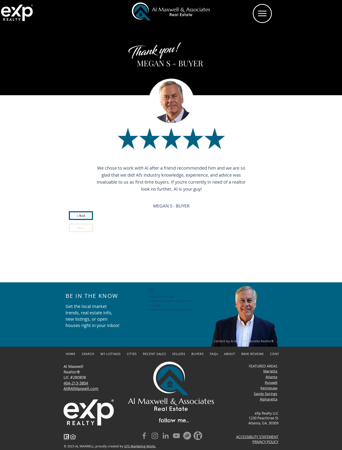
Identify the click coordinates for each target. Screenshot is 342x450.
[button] (262, 13)
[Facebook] (144, 435)
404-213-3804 (76, 383)
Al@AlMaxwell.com (81, 388)
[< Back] (81, 215)
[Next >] (81, 227)
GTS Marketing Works (140, 446)
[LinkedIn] (165, 435)
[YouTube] (176, 435)
